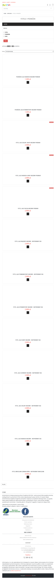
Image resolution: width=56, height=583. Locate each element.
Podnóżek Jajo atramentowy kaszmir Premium (28, 110)
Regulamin (28, 526)
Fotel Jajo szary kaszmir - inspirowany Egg (28, 340)
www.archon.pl (28, 535)
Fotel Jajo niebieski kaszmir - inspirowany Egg (28, 438)
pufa (6, 36)
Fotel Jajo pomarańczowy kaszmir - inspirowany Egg (28, 274)
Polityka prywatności (28, 528)
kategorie (9, 13)
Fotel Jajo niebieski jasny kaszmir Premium (28, 175)
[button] (47, 5)
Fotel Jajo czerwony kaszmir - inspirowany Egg (28, 373)
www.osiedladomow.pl (28, 539)
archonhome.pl (29, 552)
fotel (6, 32)
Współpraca (28, 530)
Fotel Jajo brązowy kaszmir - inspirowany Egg (28, 241)
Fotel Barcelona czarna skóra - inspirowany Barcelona (28, 471)
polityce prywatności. (16, 570)
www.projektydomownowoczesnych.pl (28, 537)
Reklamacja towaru (28, 524)
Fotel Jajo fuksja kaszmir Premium (28, 208)
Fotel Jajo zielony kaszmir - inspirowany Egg (28, 406)
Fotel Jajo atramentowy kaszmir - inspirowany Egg (28, 307)
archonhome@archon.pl (29, 550)
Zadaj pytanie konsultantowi (28, 520)
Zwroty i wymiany (28, 522)
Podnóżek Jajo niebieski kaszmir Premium (28, 77)
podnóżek (7, 34)
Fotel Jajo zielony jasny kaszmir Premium (28, 142)
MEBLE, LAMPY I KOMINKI (9, 2)
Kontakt (28, 543)
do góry (3, 484)
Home (5, 13)
